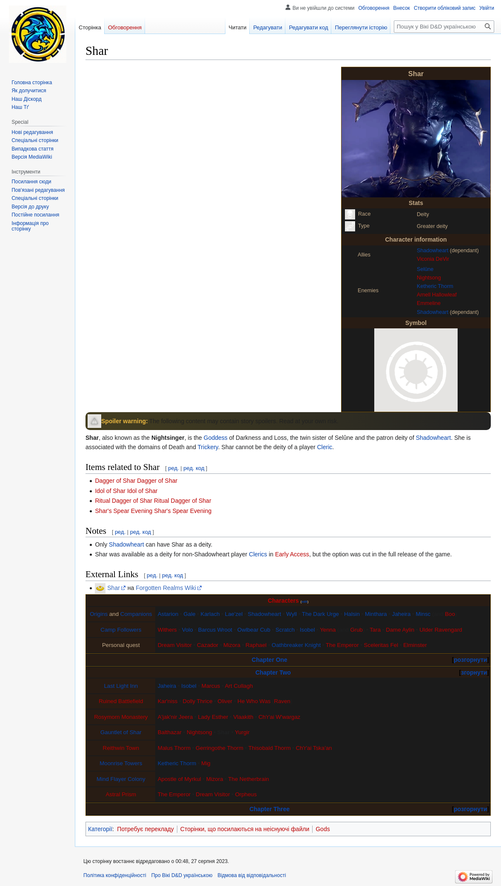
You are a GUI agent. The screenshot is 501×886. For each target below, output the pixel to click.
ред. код (193, 468)
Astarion (168, 614)
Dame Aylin (400, 630)
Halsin (352, 614)
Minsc (423, 614)
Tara (375, 630)
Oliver (225, 701)
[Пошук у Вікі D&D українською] (444, 26)
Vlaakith (243, 717)
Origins (99, 614)
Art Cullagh (239, 686)
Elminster (415, 645)
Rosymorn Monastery (121, 717)
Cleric (325, 447)
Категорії (100, 829)
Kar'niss (168, 701)
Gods (323, 829)
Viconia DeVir (433, 259)
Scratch (285, 630)
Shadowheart (432, 251)
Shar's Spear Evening (182, 510)
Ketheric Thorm (435, 286)
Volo (187, 630)
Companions (136, 614)
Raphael (256, 645)
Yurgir (242, 732)
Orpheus (246, 794)
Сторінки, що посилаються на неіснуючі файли (244, 829)
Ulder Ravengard (440, 630)
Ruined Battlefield (121, 701)
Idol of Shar (142, 490)
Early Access (292, 554)
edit (304, 602)
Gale (189, 614)
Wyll (291, 614)
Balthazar (170, 732)
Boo (450, 614)
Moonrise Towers (121, 763)
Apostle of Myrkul (179, 779)
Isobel (307, 630)
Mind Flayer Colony (121, 779)
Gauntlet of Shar (121, 732)
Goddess (216, 437)
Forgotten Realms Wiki (166, 587)
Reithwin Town (121, 748)
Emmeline (429, 303)
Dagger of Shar (157, 480)
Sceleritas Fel (381, 645)
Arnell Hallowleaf (437, 295)
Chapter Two (272, 672)
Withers (167, 630)
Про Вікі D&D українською (182, 875)
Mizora (231, 645)
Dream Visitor (175, 645)
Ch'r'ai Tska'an (314, 748)
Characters (283, 600)
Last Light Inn (121, 686)
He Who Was (253, 701)
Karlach (210, 614)
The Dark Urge (320, 614)
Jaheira (401, 614)
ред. (173, 468)
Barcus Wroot (215, 630)
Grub (356, 630)
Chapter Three (269, 809)
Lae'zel (234, 614)
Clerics (258, 554)
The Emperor (342, 645)
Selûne (425, 269)
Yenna (328, 630)
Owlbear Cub (253, 630)
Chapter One (270, 659)
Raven (282, 701)
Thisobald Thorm (269, 748)
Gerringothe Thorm (219, 748)
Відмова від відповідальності (251, 875)
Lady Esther (213, 717)
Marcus (211, 686)
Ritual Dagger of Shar (182, 500)
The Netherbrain (248, 779)
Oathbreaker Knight (296, 645)
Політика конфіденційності (114, 875)
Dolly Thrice (198, 701)
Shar (113, 587)
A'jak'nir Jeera (175, 717)
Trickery (208, 447)
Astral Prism (120, 794)
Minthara (376, 614)
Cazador (207, 645)
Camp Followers (120, 630)
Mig (205, 763)
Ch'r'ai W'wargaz (280, 717)
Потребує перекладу (145, 829)
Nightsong (429, 278)
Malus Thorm (174, 748)
